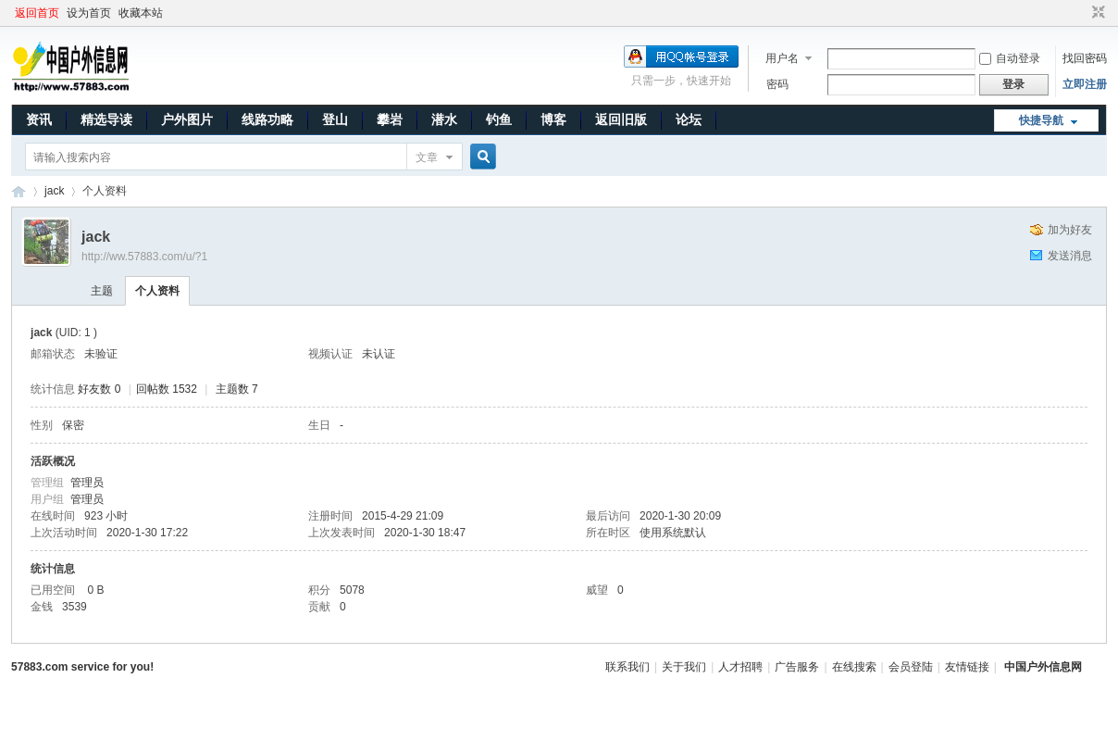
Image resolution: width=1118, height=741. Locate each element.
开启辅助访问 (1081, 13)
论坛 (689, 119)
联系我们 (627, 666)
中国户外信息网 (18, 191)
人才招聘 (740, 666)
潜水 (444, 119)
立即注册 (1084, 84)
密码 (777, 84)
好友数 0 (99, 389)
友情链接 (967, 666)
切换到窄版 (1096, 13)
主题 (102, 290)
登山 (335, 119)
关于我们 (684, 666)
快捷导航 (1041, 120)
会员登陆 (910, 666)
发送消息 (1070, 255)
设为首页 (89, 12)
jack (54, 190)
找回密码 (1084, 58)
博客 (553, 119)
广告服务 (797, 666)
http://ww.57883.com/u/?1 (144, 256)
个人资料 (157, 290)
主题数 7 (237, 389)
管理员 (87, 482)
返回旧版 (621, 119)
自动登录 (1009, 58)
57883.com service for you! (82, 666)
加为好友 (1070, 229)
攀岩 (390, 119)
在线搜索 (854, 666)
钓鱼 (499, 119)
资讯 (39, 119)
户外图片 (187, 119)
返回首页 (37, 12)
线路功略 (267, 119)
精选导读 (106, 119)
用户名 (782, 58)
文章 (427, 157)
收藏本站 (140, 12)
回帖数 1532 (166, 389)
